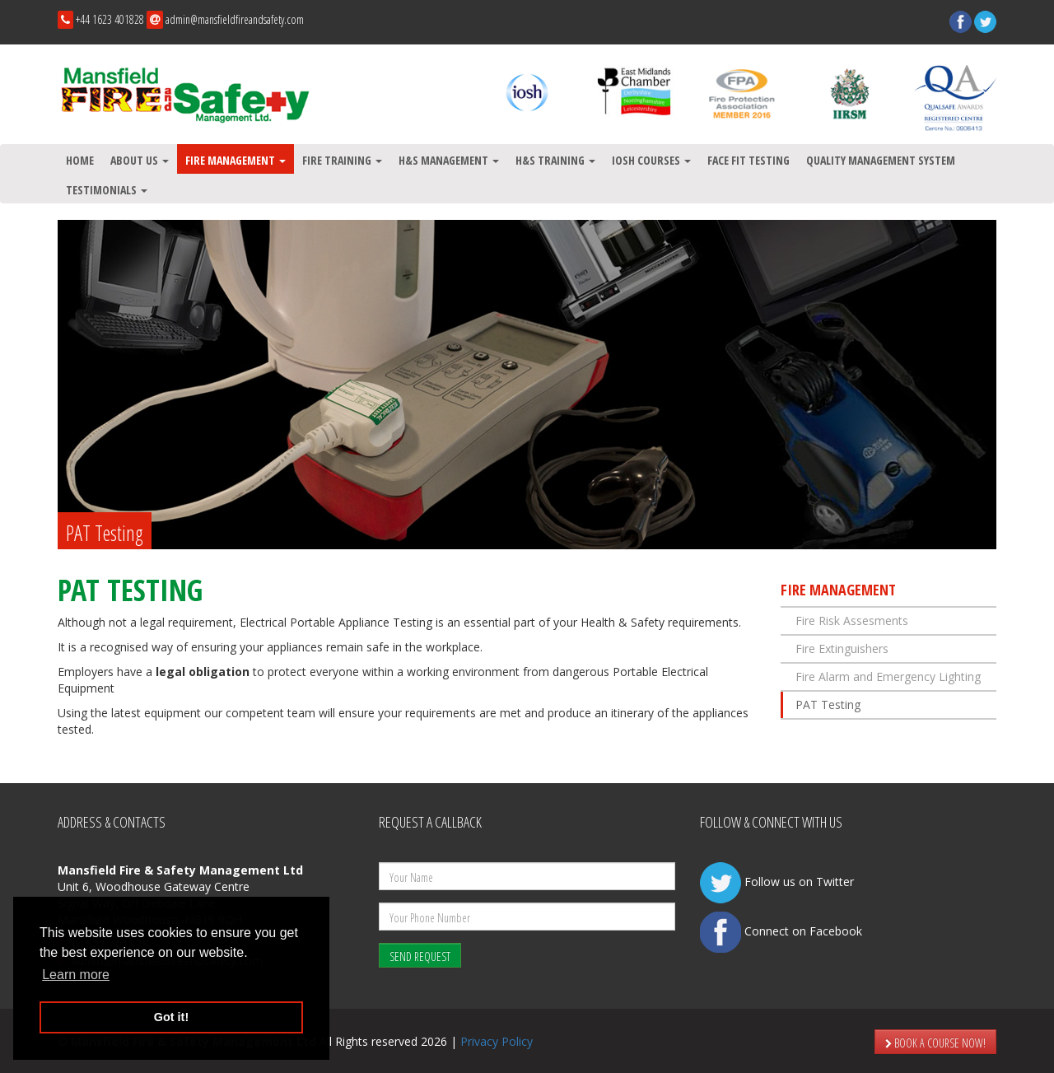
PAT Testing (827, 704)
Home (80, 160)
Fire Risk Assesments (851, 620)
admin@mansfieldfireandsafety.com (235, 19)
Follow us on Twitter (777, 881)
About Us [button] (139, 160)
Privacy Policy (496, 1041)
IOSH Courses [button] (651, 160)
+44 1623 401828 (110, 19)
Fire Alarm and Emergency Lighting (888, 676)
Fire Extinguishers (841, 648)
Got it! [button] (171, 1017)
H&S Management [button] (449, 160)
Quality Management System (880, 160)
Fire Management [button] (235, 160)
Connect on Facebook (781, 931)
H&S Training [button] (555, 160)
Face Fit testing (748, 160)
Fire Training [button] (342, 160)
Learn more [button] (76, 975)
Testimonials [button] (106, 190)
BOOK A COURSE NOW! (935, 1043)
